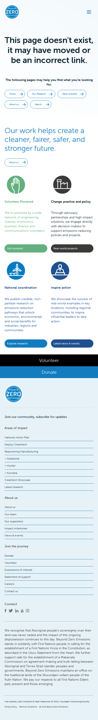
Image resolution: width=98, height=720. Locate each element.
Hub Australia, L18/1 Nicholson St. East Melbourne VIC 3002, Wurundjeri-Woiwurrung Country (47, 701)
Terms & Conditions (28, 706)
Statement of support (18, 577)
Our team (10, 514)
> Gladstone (12, 458)
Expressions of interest (18, 569)
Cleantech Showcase (17, 480)
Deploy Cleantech (16, 444)
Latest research (14, 487)
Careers (9, 584)
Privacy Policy (11, 706)
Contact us (11, 591)
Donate (9, 555)
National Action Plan (17, 437)
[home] (19, 12)
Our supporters (14, 521)
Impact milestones (16, 528)
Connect (11, 604)
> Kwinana (11, 473)
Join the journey (16, 546)
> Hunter (10, 465)
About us (10, 507)
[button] (89, 12)
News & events (14, 535)
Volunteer (11, 562)
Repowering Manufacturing (21, 451)
